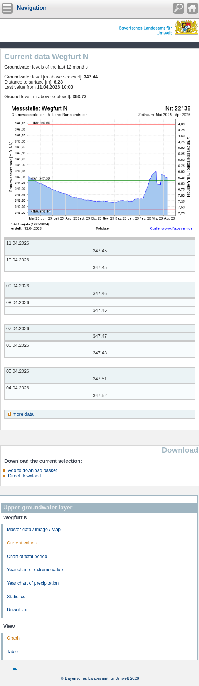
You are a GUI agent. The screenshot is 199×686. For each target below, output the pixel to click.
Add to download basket (32, 470)
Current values (22, 543)
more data (23, 414)
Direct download (24, 475)
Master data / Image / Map (34, 529)
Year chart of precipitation (33, 583)
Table (12, 651)
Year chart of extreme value (35, 569)
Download (17, 609)
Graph (13, 638)
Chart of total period (27, 556)
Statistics (16, 596)
